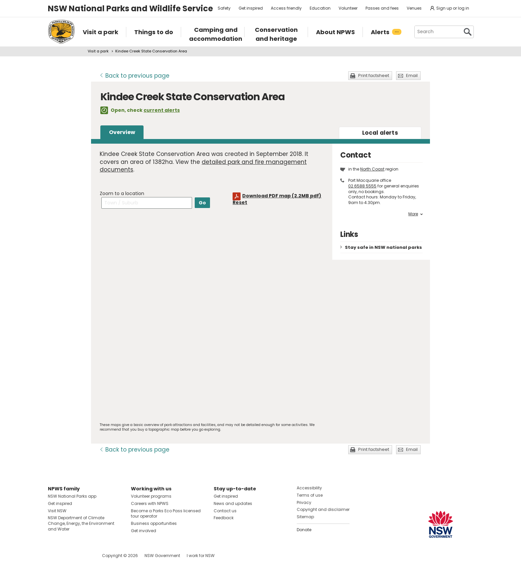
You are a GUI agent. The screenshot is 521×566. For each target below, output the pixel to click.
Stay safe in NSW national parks (383, 247)
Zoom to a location (122, 193)
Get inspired (251, 8)
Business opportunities (154, 523)
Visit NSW (57, 511)
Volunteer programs (151, 496)
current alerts (162, 110)
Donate (304, 529)
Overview (122, 132)
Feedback (224, 518)
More (415, 214)
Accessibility (309, 488)
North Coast (372, 169)
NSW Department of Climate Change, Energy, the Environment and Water (81, 523)
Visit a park (98, 51)
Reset (240, 202)
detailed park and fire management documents (203, 166)
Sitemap (305, 517)
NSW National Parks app (72, 496)
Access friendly (286, 8)
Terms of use (310, 495)
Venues (414, 8)
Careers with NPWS (149, 503)
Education (320, 8)
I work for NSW (201, 555)
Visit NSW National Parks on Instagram (68, 555)
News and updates (233, 503)
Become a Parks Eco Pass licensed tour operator (166, 513)
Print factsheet (373, 75)
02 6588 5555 (362, 186)
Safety (224, 8)
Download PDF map (281, 195)
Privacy (304, 502)
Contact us (225, 511)
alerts (380, 133)
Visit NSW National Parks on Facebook (54, 555)
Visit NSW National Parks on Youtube (82, 555)
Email (412, 75)
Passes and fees (382, 8)
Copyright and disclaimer (323, 509)
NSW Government (162, 555)
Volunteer (348, 8)
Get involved (143, 530)
